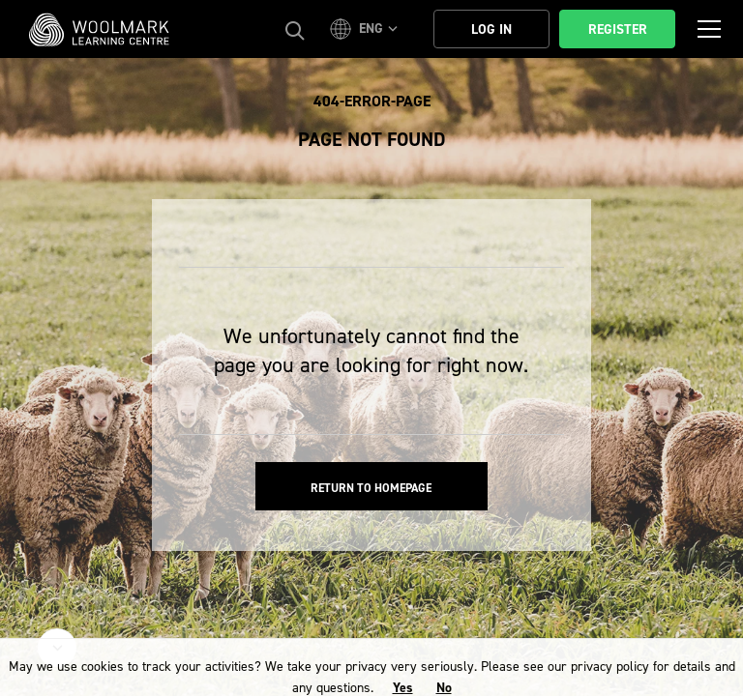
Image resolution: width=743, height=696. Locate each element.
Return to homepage (371, 488)
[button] (366, 29)
